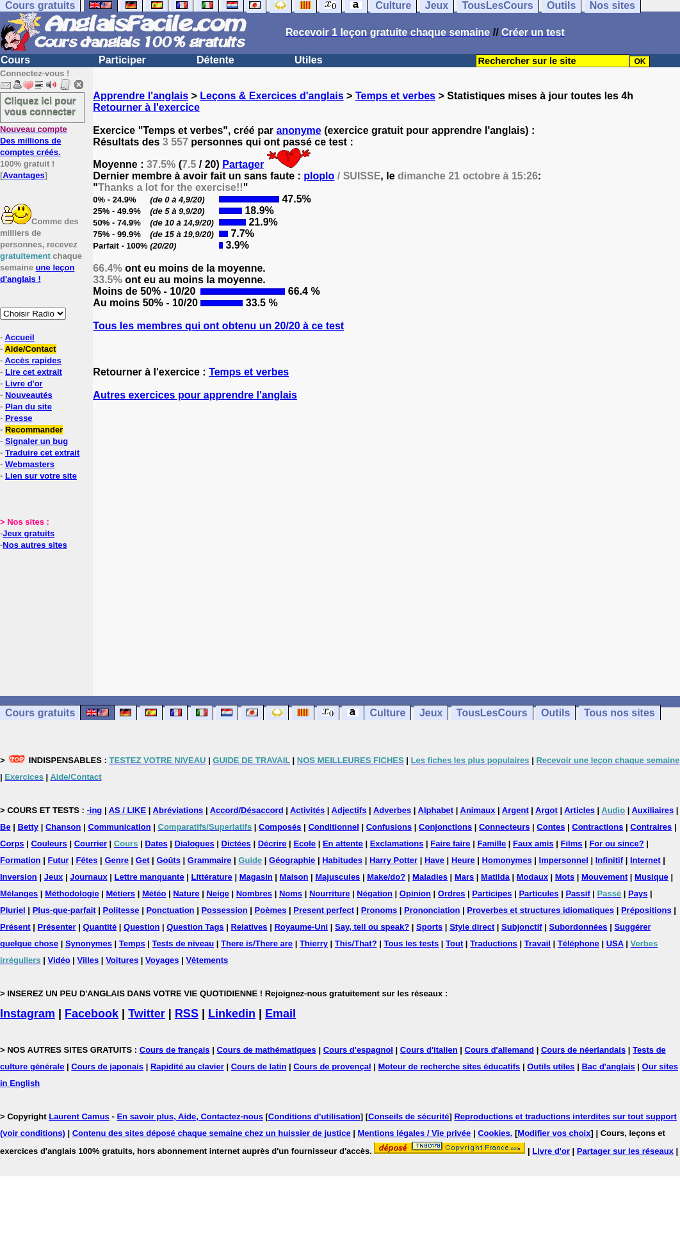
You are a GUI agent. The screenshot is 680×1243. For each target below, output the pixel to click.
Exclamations (397, 843)
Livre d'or (24, 383)
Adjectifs (349, 810)
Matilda (495, 877)
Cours (15, 59)
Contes (551, 827)
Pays (637, 893)
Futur (58, 860)
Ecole (304, 843)
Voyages (162, 960)
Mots (564, 877)
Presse (19, 418)
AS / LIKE (128, 810)
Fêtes (87, 860)
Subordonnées (578, 927)
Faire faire (450, 843)
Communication (119, 827)
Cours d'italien (429, 1050)
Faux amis (533, 843)
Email (280, 1013)
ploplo (319, 175)
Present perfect (323, 910)
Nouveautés (29, 395)
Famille (491, 843)
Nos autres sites (35, 545)
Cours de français (175, 1050)
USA (615, 943)
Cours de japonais (107, 1066)
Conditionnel (333, 827)
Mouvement (604, 877)
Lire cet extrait (33, 372)
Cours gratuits (40, 712)
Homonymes (507, 860)
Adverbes (392, 810)
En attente (343, 843)
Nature (186, 893)
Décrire (272, 843)
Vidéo (58, 960)
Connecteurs (504, 827)
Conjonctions (445, 827)
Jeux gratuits (28, 533)
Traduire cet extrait (42, 452)
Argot (546, 810)
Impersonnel (563, 860)
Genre (116, 860)
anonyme (299, 130)
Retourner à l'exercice (146, 107)
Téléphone (578, 943)
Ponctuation (170, 910)
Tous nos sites (619, 712)
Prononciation (432, 910)
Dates (156, 843)
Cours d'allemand (500, 1050)
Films (572, 843)
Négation (375, 893)
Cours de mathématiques (266, 1050)
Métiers (121, 893)
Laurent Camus (79, 1116)
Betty (28, 827)
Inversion (18, 877)
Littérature (211, 877)
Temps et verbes (395, 95)
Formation (20, 860)
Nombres (254, 893)
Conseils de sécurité (408, 1116)
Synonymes (88, 943)
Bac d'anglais (608, 1066)
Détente (215, 59)
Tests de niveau (183, 943)
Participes (492, 893)
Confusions (389, 827)
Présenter (57, 927)
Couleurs (49, 843)
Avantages (23, 175)
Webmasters (29, 464)
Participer (122, 59)
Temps (132, 943)
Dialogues (195, 843)
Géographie (292, 860)
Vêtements (207, 960)
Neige (217, 893)
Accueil (19, 337)
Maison (294, 877)
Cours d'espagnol (358, 1050)
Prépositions (646, 910)
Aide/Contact (30, 349)
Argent (515, 810)
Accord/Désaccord (247, 810)
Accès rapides (32, 360)
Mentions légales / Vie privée (414, 1133)
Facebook (91, 1013)
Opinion (415, 893)
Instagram (27, 1013)
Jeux (430, 712)
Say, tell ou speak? (372, 927)
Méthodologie (72, 893)
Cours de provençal (332, 1066)
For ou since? (616, 843)
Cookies (494, 1133)
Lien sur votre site (41, 476)
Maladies (430, 877)
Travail (537, 943)
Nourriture (329, 893)
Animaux (478, 810)
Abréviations (178, 810)
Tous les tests (411, 943)
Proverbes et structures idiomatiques (540, 910)
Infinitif (609, 860)
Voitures (122, 960)
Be (5, 827)
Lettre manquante (149, 877)
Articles (579, 810)
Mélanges (19, 893)
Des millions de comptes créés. (33, 140)
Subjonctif (521, 927)
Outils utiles (550, 1066)
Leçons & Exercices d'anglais (271, 95)
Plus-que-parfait (64, 910)
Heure (463, 860)
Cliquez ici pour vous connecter (40, 106)
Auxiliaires (652, 810)
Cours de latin (259, 1066)
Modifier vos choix (553, 1133)
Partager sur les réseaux (625, 1151)
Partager (243, 164)
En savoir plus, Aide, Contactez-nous (190, 1116)
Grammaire (210, 860)
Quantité (100, 927)
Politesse (120, 910)
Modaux (532, 877)
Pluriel (13, 910)
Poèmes (271, 910)
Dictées (236, 843)
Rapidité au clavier (187, 1066)
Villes (88, 960)
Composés (280, 827)
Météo (154, 893)
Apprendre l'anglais (140, 95)
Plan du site (28, 406)
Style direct (471, 927)
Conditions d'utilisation (314, 1116)
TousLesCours (492, 712)
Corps (12, 843)
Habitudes (342, 860)
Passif (577, 893)
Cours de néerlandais (583, 1050)
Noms (290, 893)
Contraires (651, 827)
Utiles (309, 59)
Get (143, 860)
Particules (538, 893)
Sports (429, 927)
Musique (651, 877)
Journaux (89, 877)
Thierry (314, 943)
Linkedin (231, 1013)
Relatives (249, 927)
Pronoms (379, 910)
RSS (186, 1013)
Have (434, 860)
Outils (555, 712)
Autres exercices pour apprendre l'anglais (195, 395)
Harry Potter (393, 860)
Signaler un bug (36, 441)
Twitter (146, 1013)
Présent (15, 927)
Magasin (256, 877)
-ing (94, 810)
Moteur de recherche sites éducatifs (449, 1066)
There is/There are (257, 943)
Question (141, 927)
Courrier (90, 843)
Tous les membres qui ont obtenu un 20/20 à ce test (218, 325)
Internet (645, 860)
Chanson (63, 827)
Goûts (168, 860)
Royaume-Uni (301, 927)
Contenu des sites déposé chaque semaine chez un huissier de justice (211, 1133)
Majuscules (337, 877)
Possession (224, 910)
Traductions (493, 943)
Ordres (451, 893)
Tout (454, 943)
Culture (387, 712)
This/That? (356, 943)
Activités (307, 810)
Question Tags (194, 927)
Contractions (597, 827)
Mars (464, 877)
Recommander (34, 429)
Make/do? (386, 877)
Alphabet (436, 810)
